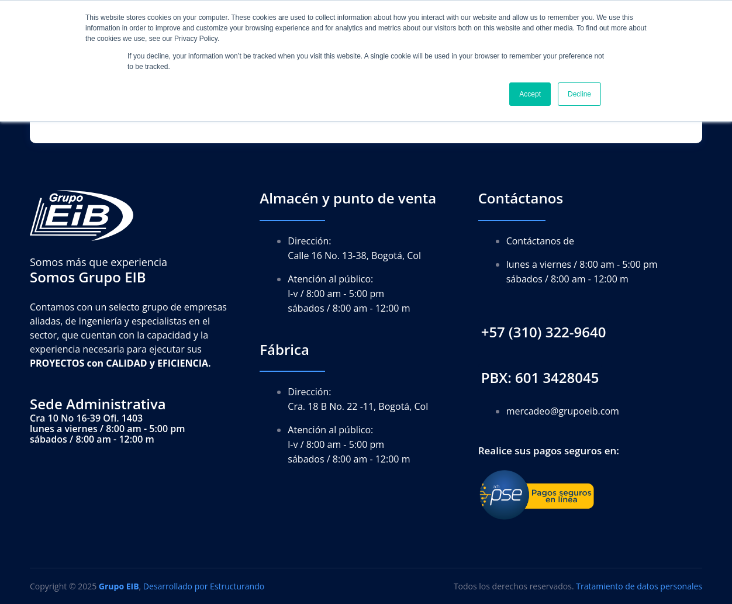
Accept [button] (530, 94)
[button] (543, 332)
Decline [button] (579, 94)
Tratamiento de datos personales (639, 586)
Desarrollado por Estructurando (203, 586)
